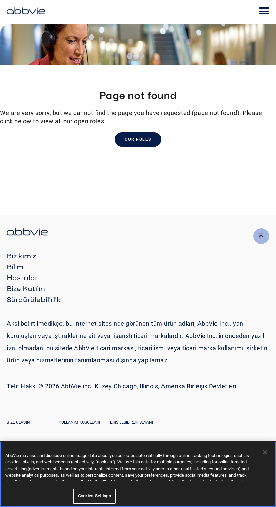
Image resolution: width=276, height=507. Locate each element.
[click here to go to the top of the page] (261, 236)
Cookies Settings (94, 495)
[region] (138, 474)
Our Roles (138, 139)
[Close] (265, 452)
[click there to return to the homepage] (138, 232)
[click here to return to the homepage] (26, 11)
